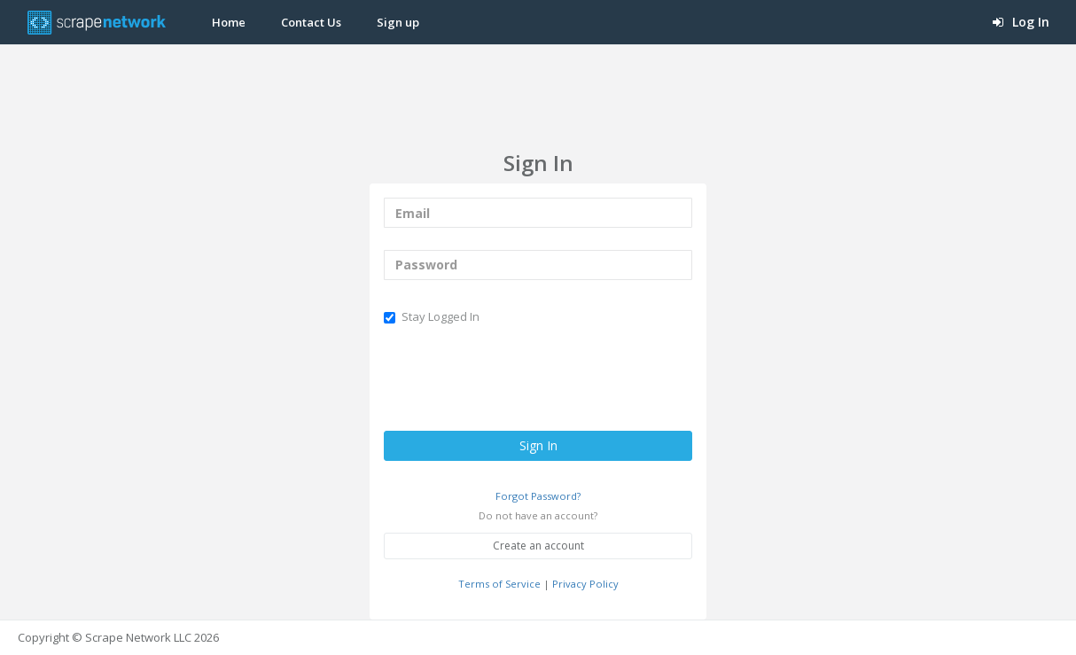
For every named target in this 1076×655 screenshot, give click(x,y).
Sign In (538, 445)
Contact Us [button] (311, 22)
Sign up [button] (398, 22)
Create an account (538, 545)
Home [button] (229, 22)
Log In (1021, 21)
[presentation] (518, 378)
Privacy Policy (585, 583)
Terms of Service (499, 583)
